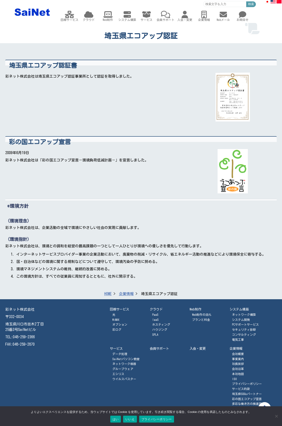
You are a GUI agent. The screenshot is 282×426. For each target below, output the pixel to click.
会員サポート (159, 348)
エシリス (118, 373)
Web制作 (195, 309)
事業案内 (238, 359)
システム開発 (241, 319)
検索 (251, 4)
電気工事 (238, 339)
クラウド (156, 309)
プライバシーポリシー (247, 383)
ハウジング (159, 329)
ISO (234, 379)
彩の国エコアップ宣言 (247, 399)
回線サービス (119, 309)
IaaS (155, 319)
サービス (116, 348)
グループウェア (122, 368)
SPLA (155, 334)
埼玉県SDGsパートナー (247, 393)
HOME (108, 294)
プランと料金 (201, 319)
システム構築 (239, 309)
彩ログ (116, 329)
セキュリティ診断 (244, 329)
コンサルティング (244, 334)
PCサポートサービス (245, 324)
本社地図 (238, 373)
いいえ (130, 419)
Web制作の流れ (201, 314)
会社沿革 (238, 368)
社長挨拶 (238, 363)
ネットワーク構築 (244, 314)
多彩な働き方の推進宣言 (248, 403)
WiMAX (115, 319)
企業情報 (126, 294)
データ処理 (119, 354)
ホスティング (161, 324)
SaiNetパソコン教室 (126, 359)
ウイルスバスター (124, 379)
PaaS (155, 314)
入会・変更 (198, 348)
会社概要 (238, 354)
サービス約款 (241, 388)
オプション (119, 324)
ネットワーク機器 (124, 363)
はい (116, 419)
